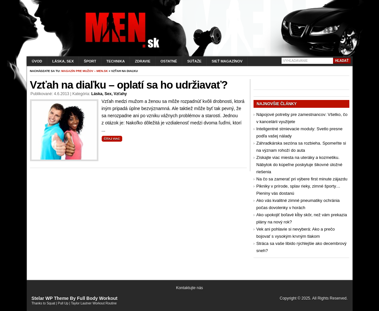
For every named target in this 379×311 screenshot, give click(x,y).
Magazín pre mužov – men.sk (84, 71)
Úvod (37, 61)
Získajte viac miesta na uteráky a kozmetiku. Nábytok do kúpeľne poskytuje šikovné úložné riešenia (299, 164)
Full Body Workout (97, 298)
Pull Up (63, 303)
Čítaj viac (112, 138)
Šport (90, 61)
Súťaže (194, 61)
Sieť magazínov (226, 61)
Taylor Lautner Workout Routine (94, 303)
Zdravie (142, 61)
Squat (51, 303)
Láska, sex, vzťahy (109, 94)
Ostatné (169, 61)
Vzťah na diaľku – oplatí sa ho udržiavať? (129, 85)
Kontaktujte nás (189, 288)
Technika (115, 61)
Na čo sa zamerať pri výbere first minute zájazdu (301, 179)
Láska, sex (63, 61)
